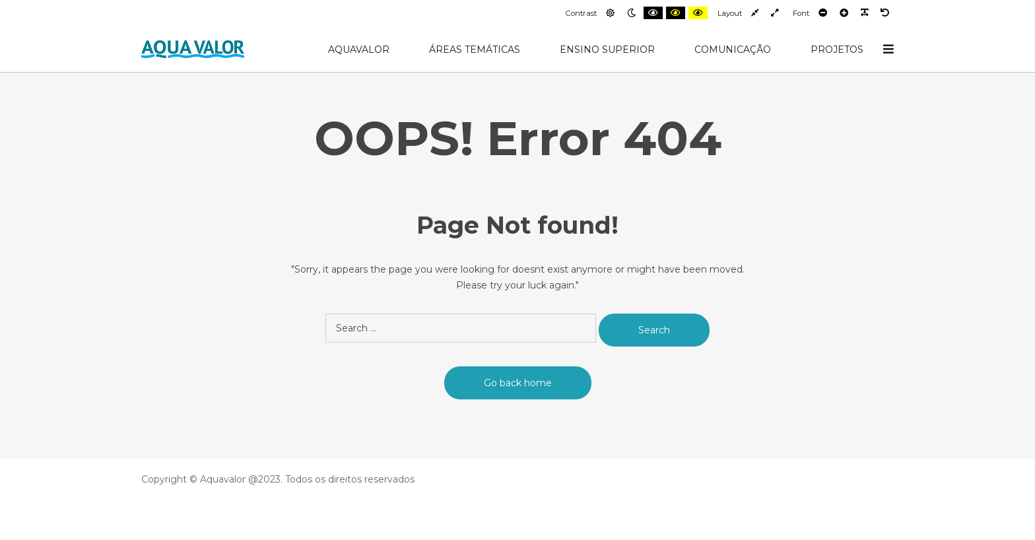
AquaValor (358, 49)
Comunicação (732, 49)
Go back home (518, 383)
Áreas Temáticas (474, 49)
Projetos (837, 49)
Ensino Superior (607, 49)
